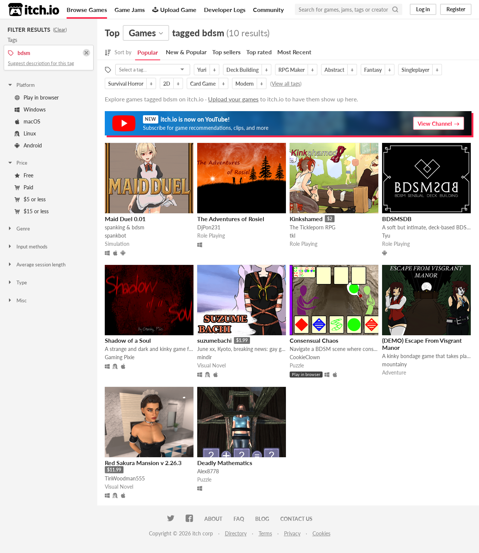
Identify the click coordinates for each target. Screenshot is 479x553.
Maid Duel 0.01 (125, 218)
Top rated (259, 51)
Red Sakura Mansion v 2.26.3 (143, 462)
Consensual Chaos (314, 340)
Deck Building (242, 70)
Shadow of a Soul (128, 340)
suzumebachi (214, 340)
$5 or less (30, 199)
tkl (292, 235)
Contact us (296, 519)
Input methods (27, 247)
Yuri (202, 70)
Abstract (334, 70)
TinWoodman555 (125, 478)
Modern (244, 83)
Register (455, 9)
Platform (21, 85)
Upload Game (174, 9)
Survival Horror (125, 83)
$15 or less (32, 211)
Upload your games (233, 99)
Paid (24, 187)
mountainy (394, 364)
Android (28, 145)
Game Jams (130, 9)
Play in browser (37, 97)
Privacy (292, 533)
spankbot (115, 235)
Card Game (203, 83)
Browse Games (87, 9)
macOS (27, 121)
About (213, 519)
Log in (423, 9)
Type (17, 282)
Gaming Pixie (119, 357)
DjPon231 (208, 227)
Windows (30, 109)
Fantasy (373, 70)
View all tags (286, 83)
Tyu (386, 235)
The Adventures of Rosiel (230, 218)
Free (24, 175)
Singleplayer (415, 70)
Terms (265, 533)
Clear (59, 30)
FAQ (239, 519)
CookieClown (305, 357)
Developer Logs (224, 9)
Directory (236, 533)
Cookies (321, 533)
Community (268, 9)
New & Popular (186, 51)
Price (17, 163)
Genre (18, 229)
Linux (25, 133)
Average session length (36, 265)
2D (166, 83)
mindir (204, 357)
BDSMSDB (397, 218)
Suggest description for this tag (41, 63)
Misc (17, 300)
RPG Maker (291, 70)
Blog (262, 519)
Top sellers (226, 51)
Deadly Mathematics (224, 462)
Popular (147, 52)
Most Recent (294, 51)
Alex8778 (208, 471)
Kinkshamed (306, 218)
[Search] (395, 9)
